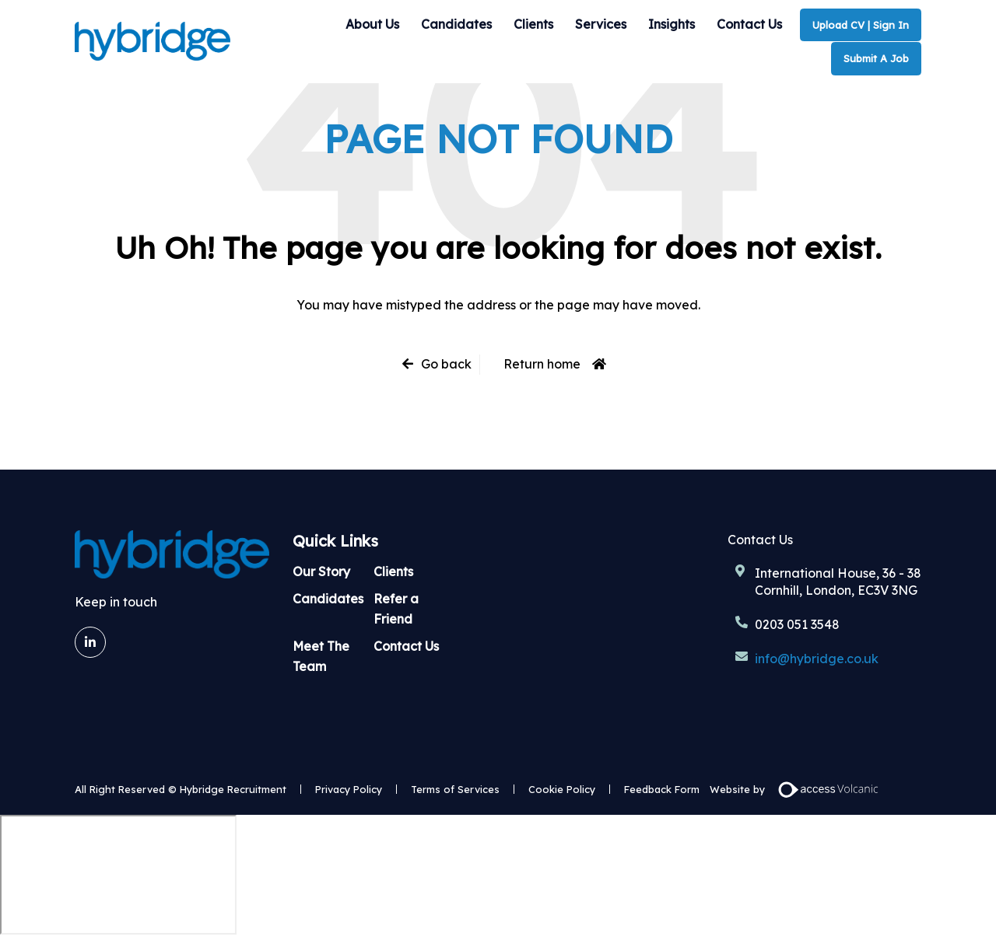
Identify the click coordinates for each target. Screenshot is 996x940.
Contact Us (749, 24)
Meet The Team (321, 656)
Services (600, 24)
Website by (799, 789)
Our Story (321, 571)
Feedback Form (662, 789)
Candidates (456, 24)
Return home (541, 364)
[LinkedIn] (90, 642)
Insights (671, 24)
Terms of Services (455, 789)
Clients (533, 24)
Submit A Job (876, 58)
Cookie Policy (561, 789)
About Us (372, 24)
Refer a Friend (396, 609)
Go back (446, 364)
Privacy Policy (348, 789)
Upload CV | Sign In (860, 25)
